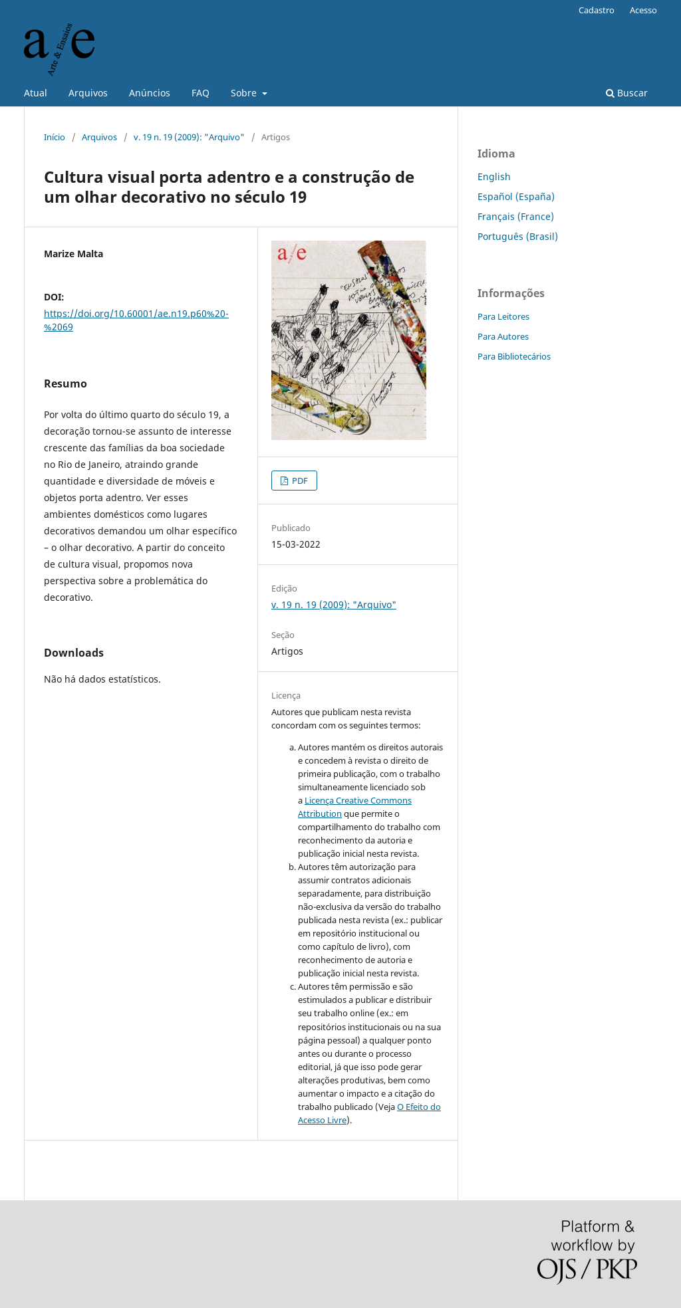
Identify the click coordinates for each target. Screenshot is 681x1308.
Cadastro (596, 10)
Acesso (643, 10)
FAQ (200, 92)
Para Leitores (503, 316)
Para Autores (503, 336)
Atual (35, 92)
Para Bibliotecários (514, 356)
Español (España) (516, 196)
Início (54, 137)
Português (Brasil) (517, 236)
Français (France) (515, 216)
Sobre (245, 92)
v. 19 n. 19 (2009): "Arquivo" (189, 137)
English (494, 176)
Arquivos (88, 92)
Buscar (627, 92)
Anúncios (149, 92)
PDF (299, 481)
